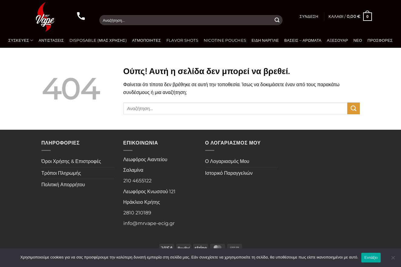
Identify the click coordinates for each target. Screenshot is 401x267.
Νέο (357, 40)
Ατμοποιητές (146, 40)
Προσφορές (380, 40)
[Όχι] (392, 259)
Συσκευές (20, 40)
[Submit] (277, 20)
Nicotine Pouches (225, 40)
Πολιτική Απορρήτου (63, 184)
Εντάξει (371, 257)
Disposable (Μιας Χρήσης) (98, 40)
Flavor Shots (182, 40)
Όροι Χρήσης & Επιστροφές (71, 161)
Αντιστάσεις (51, 40)
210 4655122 (137, 181)
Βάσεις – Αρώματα (302, 40)
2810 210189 (137, 213)
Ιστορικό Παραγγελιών (229, 173)
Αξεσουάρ (337, 40)
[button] (308, 16)
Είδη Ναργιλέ (265, 40)
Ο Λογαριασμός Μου (227, 161)
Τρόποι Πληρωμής (61, 173)
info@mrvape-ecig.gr (149, 223)
